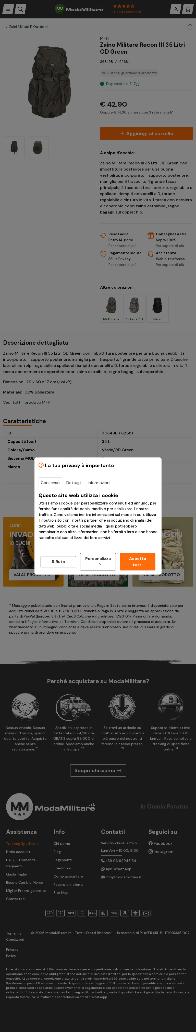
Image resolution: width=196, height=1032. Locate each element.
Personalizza (98, 561)
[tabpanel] (98, 516)
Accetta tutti (137, 561)
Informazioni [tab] (99, 482)
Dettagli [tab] (73, 482)
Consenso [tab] (50, 482)
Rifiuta (58, 561)
